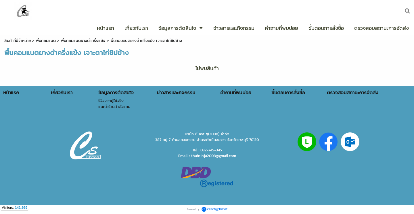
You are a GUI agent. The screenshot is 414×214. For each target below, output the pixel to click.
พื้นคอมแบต (46, 41)
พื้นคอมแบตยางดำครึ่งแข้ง (83, 41)
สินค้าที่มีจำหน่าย (17, 41)
